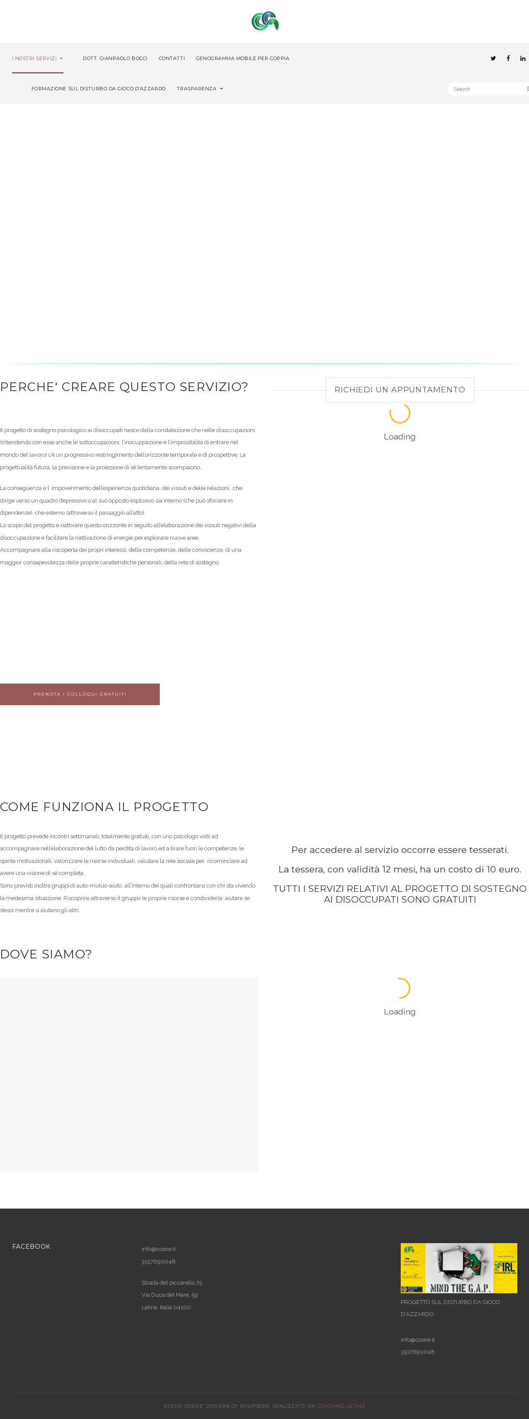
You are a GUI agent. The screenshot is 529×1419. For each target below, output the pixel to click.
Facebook (31, 1246)
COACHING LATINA (341, 1406)
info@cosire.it (159, 1249)
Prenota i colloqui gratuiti (80, 694)
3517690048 (418, 1352)
